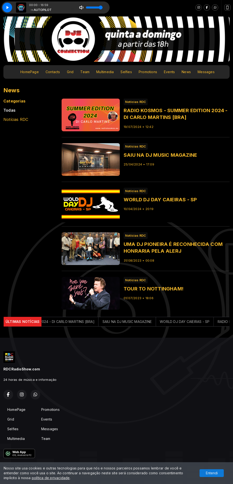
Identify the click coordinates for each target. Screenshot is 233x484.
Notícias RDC (15, 119)
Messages (206, 72)
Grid (70, 72)
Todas (9, 110)
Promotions (148, 72)
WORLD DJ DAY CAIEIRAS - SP (190, 322)
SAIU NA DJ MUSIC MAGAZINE (132, 322)
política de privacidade (51, 478)
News (186, 72)
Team (84, 72)
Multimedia (105, 72)
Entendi (212, 473)
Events (169, 72)
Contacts (53, 72)
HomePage (29, 72)
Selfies (126, 72)
